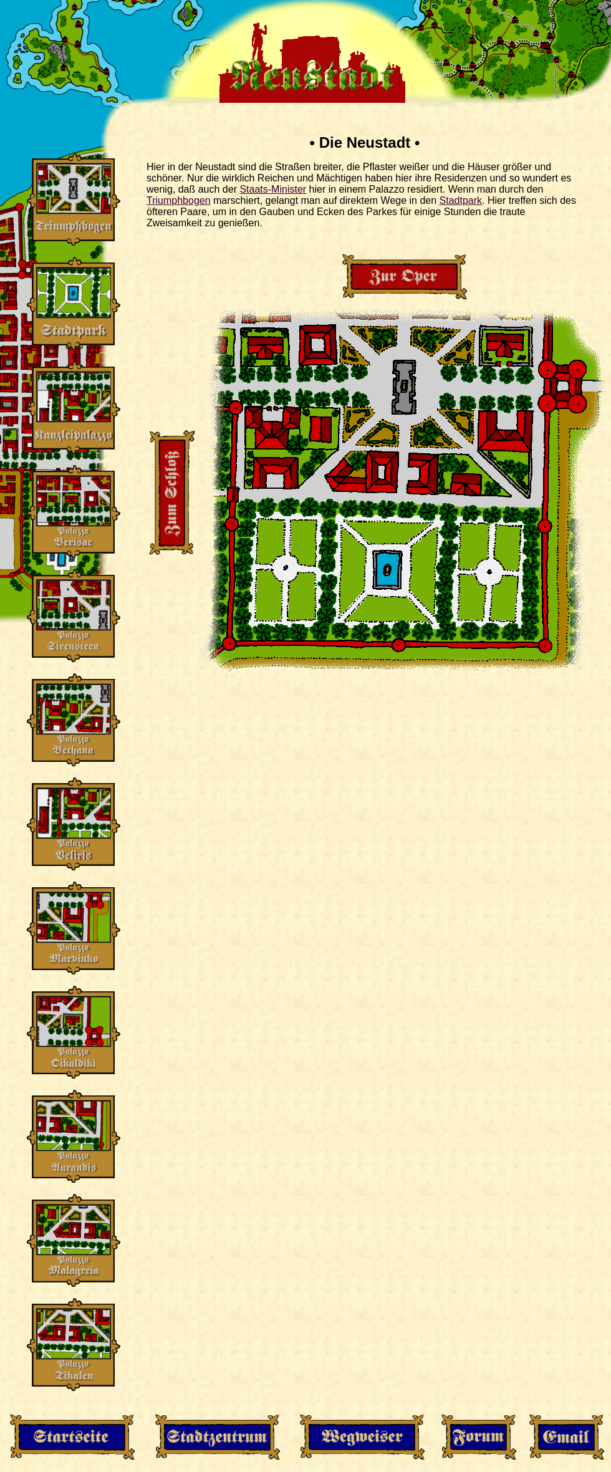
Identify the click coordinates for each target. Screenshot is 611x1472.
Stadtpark (461, 200)
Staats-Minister (272, 189)
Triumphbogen (179, 200)
